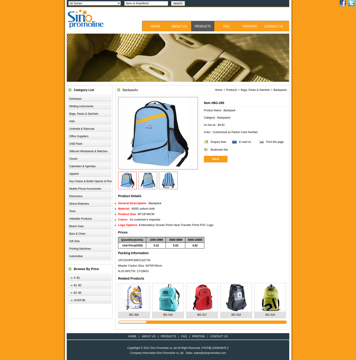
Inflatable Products (80, 218)
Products (231, 90)
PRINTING (250, 26)
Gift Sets (74, 241)
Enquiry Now (218, 142)
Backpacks (280, 90)
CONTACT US (273, 26)
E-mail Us (245, 142)
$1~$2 (78, 285)
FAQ (226, 26)
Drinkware (75, 98)
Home (218, 90)
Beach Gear (76, 226)
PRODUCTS (203, 26)
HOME (155, 26)
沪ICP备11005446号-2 (215, 348)
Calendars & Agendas (82, 166)
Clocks (73, 158)
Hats (72, 121)
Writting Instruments (81, 106)
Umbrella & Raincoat (81, 128)
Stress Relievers (79, 203)
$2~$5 (78, 292)
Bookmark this (219, 149)
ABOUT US (179, 26)
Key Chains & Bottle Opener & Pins (90, 181)
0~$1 (77, 277)
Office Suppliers (79, 136)
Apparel (74, 173)
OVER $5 (79, 300)
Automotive (76, 256)
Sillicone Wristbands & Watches (88, 151)
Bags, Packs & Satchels (83, 113)
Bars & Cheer (77, 233)
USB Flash (75, 143)
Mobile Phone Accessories (85, 188)
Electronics (76, 196)
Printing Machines (80, 248)
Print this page (275, 142)
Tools (72, 211)
